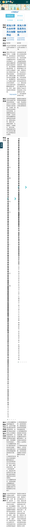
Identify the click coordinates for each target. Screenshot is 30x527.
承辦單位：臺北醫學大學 (14, 481)
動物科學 (21, 39)
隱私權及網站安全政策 (11, 521)
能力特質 (20, 20)
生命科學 (10, 38)
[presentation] (8, 157)
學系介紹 (10, 16)
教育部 (5, 498)
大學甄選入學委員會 (9, 509)
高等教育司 (7, 501)
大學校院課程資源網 (9, 515)
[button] (8, 212)
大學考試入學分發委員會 (10, 512)
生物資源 (21, 38)
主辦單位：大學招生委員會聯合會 (16, 478)
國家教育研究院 (8, 507)
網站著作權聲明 (20, 521)
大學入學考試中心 (8, 504)
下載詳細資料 (12, 94)
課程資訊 (20, 16)
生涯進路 (10, 20)
